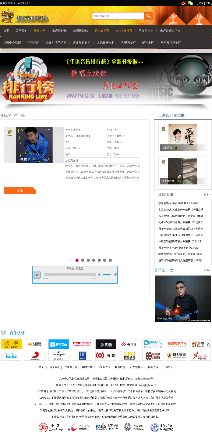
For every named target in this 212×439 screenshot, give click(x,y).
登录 (201, 3)
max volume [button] (115, 274)
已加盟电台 (146, 30)
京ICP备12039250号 (142, 378)
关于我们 (21, 30)
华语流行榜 (59, 30)
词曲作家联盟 (82, 42)
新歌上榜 (40, 30)
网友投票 (87, 367)
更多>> (208, 194)
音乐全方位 (104, 367)
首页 (6, 30)
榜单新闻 (33, 42)
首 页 (42, 367)
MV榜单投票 (124, 30)
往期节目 (153, 367)
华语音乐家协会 (170, 30)
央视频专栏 (128, 42)
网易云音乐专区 (170, 42)
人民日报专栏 (106, 42)
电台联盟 (120, 367)
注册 (208, 3)
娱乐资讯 (55, 367)
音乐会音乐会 (165, 318)
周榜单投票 (101, 30)
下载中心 (168, 367)
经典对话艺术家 (56, 42)
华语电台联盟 (12, 42)
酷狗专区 (148, 42)
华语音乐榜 (71, 367)
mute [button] (100, 274)
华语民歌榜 (80, 30)
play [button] (37, 275)
